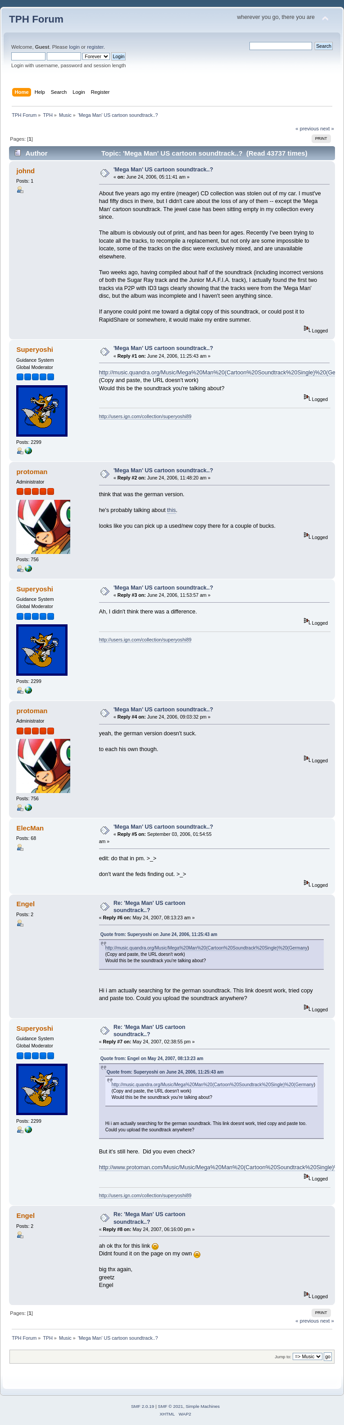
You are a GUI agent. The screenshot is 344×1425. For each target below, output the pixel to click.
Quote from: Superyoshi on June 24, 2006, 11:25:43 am (158, 934)
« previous (307, 128)
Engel (25, 904)
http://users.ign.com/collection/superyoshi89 (145, 416)
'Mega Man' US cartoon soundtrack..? (163, 169)
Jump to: (283, 1356)
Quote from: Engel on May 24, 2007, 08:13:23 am (152, 1058)
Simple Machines (203, 1406)
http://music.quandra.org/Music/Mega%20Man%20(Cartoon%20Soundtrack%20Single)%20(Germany (206, 947)
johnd (25, 171)
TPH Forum (36, 19)
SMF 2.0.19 (142, 1406)
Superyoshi (34, 349)
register (95, 47)
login (74, 47)
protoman (31, 471)
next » (327, 128)
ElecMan (30, 828)
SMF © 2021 (170, 1406)
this (171, 510)
